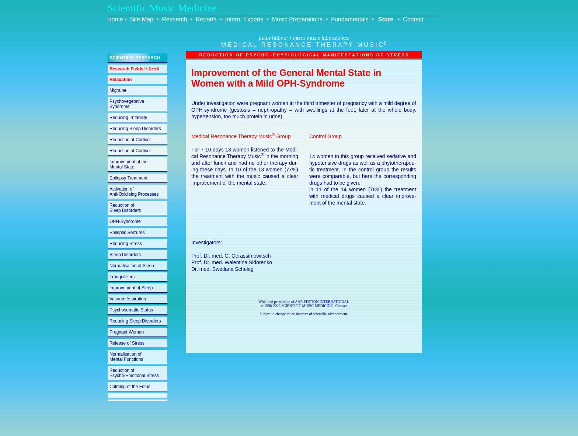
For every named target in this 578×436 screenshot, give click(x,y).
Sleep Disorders (125, 254)
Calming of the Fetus (129, 386)
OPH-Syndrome (125, 221)
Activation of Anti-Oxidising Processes (134, 191)
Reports (206, 19)
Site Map (141, 19)
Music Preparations (297, 19)
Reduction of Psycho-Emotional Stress (134, 373)
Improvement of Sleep (131, 287)
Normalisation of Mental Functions (126, 357)
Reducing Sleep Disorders (135, 128)
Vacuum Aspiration (127, 298)
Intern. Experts (244, 19)
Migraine (117, 90)
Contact (413, 19)
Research (174, 19)
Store (385, 19)
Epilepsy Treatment (128, 178)
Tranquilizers (122, 276)
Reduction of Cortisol (129, 139)
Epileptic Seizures (126, 232)
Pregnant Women (126, 332)
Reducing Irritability (128, 117)
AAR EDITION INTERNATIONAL (322, 302)
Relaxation (120, 79)
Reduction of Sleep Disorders (125, 208)
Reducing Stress (125, 243)
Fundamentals (349, 19)
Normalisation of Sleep (131, 265)
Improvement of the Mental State (128, 164)
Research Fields (134, 68)
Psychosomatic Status (131, 310)
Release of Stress (126, 343)
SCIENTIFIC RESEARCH (134, 57)
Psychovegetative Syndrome (126, 104)
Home (115, 19)
